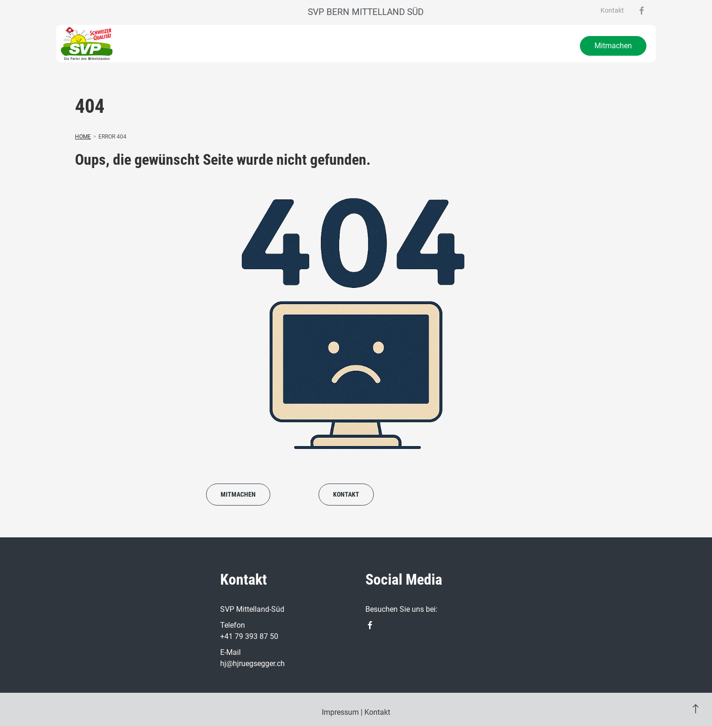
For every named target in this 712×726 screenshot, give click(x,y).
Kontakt (612, 10)
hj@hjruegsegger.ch (252, 663)
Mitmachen (613, 45)
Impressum (340, 712)
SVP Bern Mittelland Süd (365, 12)
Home (83, 136)
